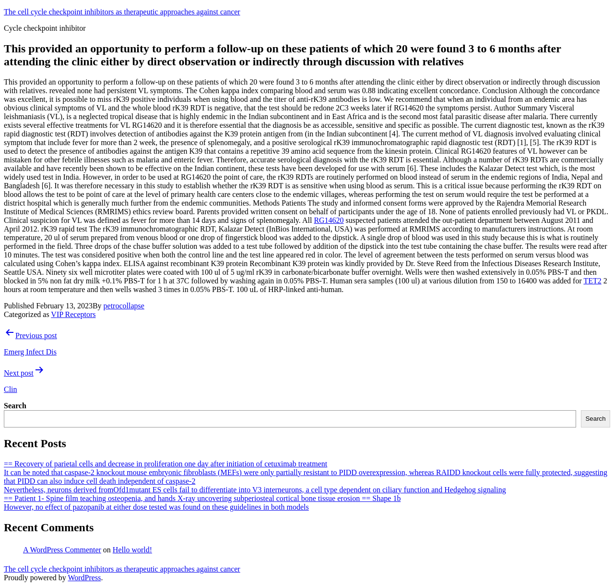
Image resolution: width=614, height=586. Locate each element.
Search (15, 406)
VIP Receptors (73, 314)
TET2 (592, 281)
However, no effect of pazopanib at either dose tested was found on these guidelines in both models (156, 507)
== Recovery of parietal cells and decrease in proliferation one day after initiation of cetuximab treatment (165, 464)
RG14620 (328, 220)
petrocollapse (124, 306)
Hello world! (132, 550)
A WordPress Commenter (62, 550)
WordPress (84, 578)
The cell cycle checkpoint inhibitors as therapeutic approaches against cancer (122, 12)
